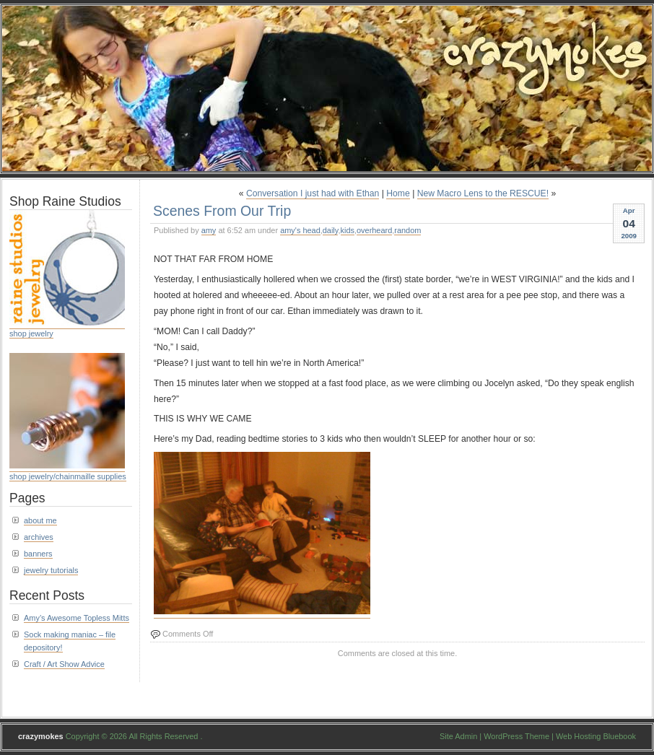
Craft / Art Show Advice (64, 664)
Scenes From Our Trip (222, 211)
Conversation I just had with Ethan (312, 193)
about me (40, 520)
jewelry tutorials (51, 570)
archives (38, 537)
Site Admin (458, 736)
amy (209, 230)
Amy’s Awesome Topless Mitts (76, 618)
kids (347, 230)
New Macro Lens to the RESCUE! (483, 193)
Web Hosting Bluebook (596, 736)
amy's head (300, 230)
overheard (374, 230)
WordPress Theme (516, 736)
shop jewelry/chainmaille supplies (67, 476)
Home (397, 193)
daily (331, 230)
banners (38, 553)
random (407, 230)
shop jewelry (31, 333)
